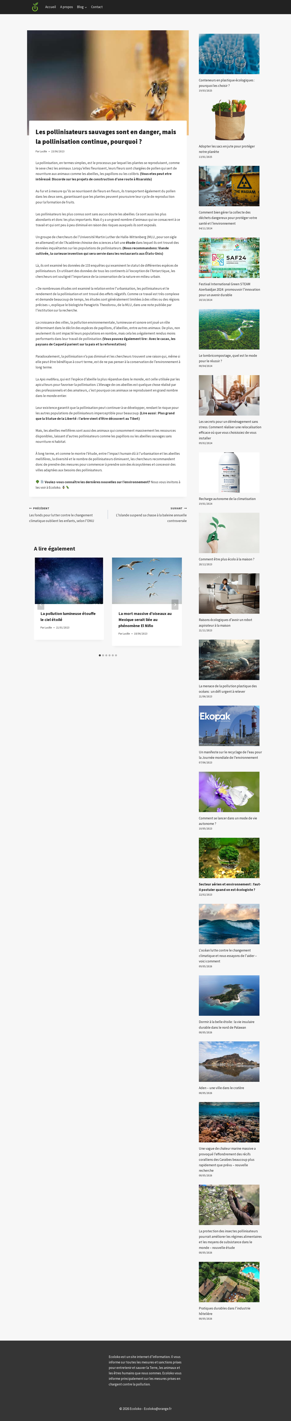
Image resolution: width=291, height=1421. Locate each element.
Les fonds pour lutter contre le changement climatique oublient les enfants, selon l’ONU (66, 514)
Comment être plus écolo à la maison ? (226, 559)
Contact (97, 7)
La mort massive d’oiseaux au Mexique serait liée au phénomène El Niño (145, 619)
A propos (66, 7)
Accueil (50, 7)
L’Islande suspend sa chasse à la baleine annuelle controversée (149, 514)
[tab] (100, 655)
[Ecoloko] (35, 7)
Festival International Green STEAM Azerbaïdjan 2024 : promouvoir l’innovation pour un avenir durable (229, 289)
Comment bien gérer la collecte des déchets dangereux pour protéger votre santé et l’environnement (228, 217)
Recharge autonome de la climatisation (227, 499)
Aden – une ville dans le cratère (221, 1088)
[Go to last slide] (40, 605)
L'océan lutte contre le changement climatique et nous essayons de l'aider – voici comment (228, 955)
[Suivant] (175, 605)
